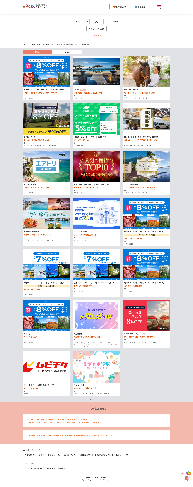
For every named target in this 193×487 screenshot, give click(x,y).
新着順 (37, 52)
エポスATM (70, 455)
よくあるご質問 (102, 455)
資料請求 (85, 455)
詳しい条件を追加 (96, 28)
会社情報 (29, 455)
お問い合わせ (121, 455)
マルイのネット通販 (56, 468)
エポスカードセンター (49, 455)
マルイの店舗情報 (33, 468)
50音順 (66, 52)
